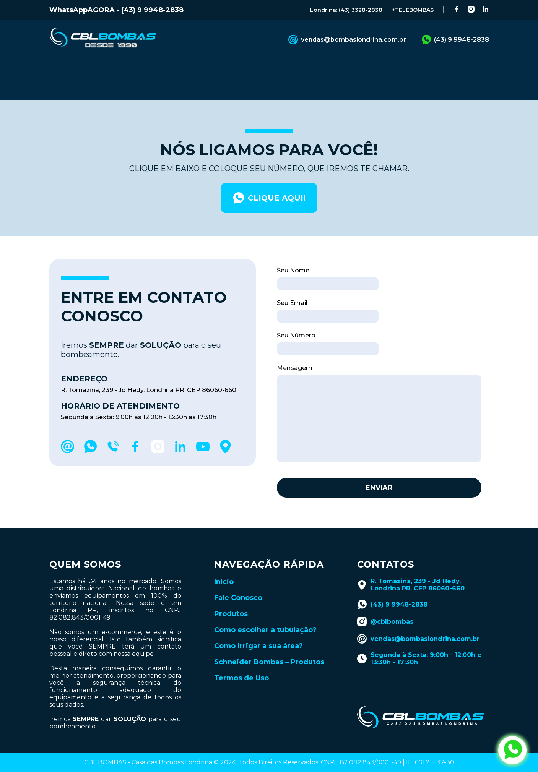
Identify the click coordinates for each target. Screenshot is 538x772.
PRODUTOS (109, 70)
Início (224, 566)
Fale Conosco (238, 582)
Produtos (231, 598)
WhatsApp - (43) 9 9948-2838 (116, 10)
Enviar (379, 472)
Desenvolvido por (269, 762)
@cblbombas (385, 606)
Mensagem (294, 352)
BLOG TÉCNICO (317, 70)
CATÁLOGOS (248, 70)
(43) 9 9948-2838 (455, 39)
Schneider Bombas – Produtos (269, 646)
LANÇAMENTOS (392, 70)
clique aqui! (269, 182)
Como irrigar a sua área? (258, 630)
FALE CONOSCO (179, 70)
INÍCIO (59, 70)
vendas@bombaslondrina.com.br (347, 39)
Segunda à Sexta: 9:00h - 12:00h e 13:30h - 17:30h (419, 643)
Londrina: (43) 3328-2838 (346, 9)
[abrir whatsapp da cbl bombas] (512, 750)
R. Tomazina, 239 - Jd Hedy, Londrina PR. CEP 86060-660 (411, 569)
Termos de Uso (241, 662)
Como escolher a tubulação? (265, 614)
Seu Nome (293, 254)
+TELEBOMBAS (413, 9)
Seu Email (292, 287)
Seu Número (296, 319)
